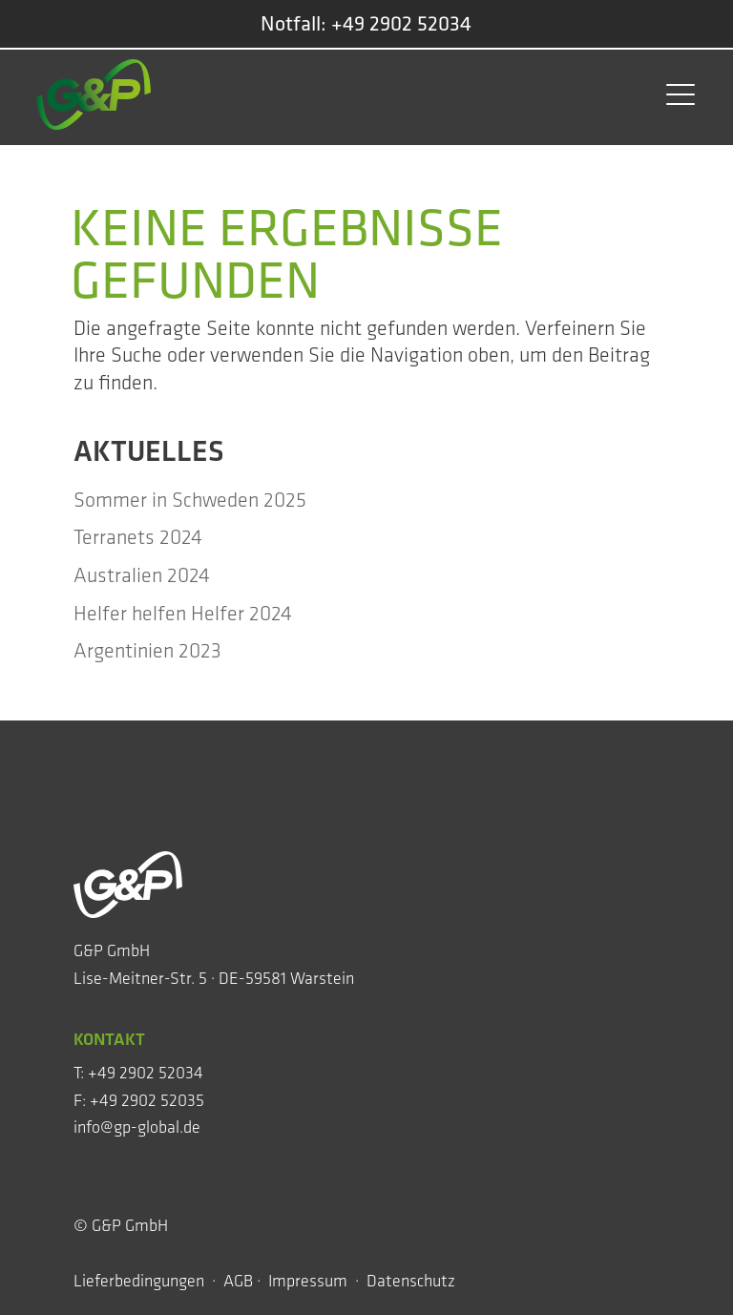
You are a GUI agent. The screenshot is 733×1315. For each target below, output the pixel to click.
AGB (238, 1280)
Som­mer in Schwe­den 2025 (189, 499)
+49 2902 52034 (401, 23)
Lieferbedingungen (140, 1280)
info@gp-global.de (136, 1127)
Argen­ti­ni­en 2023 (147, 650)
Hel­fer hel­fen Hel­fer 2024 (182, 613)
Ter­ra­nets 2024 (137, 537)
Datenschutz (412, 1280)
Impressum (307, 1280)
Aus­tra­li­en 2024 (141, 575)
